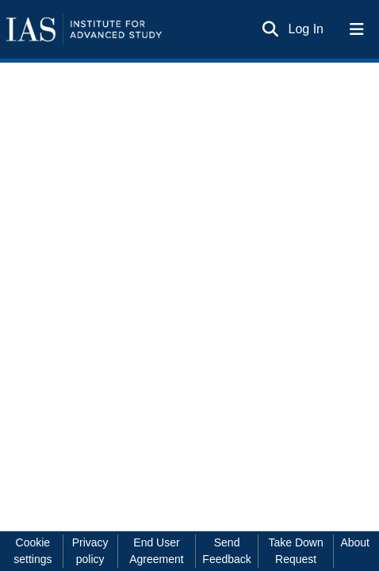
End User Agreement (156, 550)
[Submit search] (271, 29)
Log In (307, 29)
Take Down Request (295, 550)
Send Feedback (226, 550)
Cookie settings (32, 550)
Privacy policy (90, 550)
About (354, 542)
